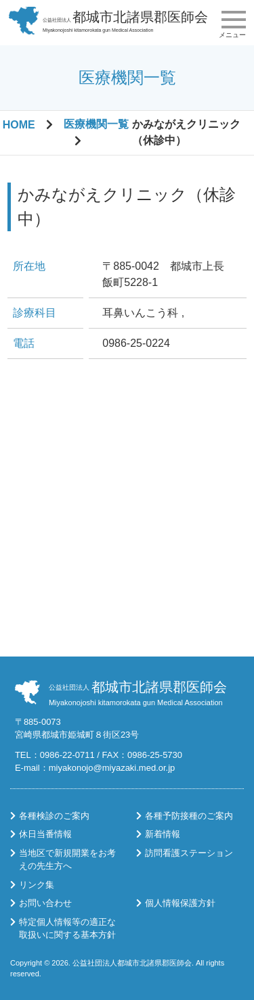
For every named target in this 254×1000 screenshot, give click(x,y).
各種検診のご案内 (54, 816)
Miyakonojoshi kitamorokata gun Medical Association (125, 20)
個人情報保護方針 (180, 903)
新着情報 (162, 834)
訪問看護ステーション (189, 853)
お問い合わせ (45, 903)
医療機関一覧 (96, 124)
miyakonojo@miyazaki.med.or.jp (112, 768)
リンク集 (36, 885)
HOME (19, 124)
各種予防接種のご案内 (189, 816)
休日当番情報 (45, 834)
